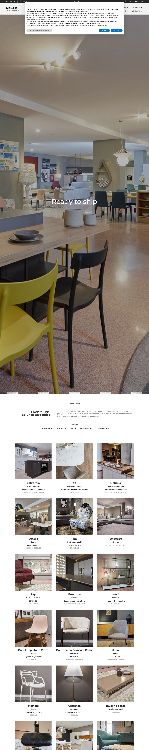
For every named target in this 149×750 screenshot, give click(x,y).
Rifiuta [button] (104, 30)
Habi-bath (137, 7)
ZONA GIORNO (46, 428)
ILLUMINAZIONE (102, 428)
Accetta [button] (116, 30)
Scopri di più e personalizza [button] (39, 30)
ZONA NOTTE (61, 428)
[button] (121, 5)
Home (71, 403)
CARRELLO (137, 2)
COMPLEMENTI (86, 428)
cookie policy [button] (84, 11)
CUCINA (73, 428)
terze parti (58, 13)
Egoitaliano (136, 11)
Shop (126, 7)
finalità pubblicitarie (49, 17)
